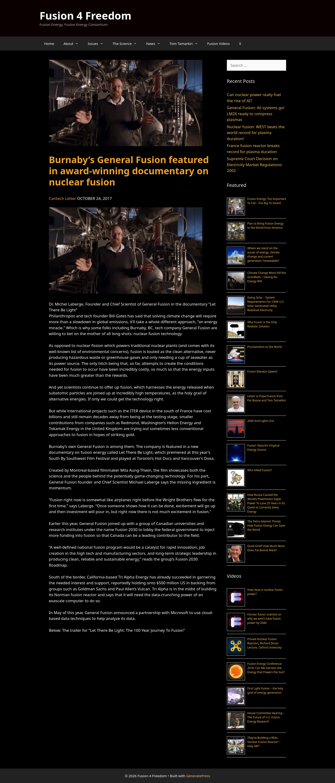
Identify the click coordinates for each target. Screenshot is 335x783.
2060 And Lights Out (260, 421)
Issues (98, 43)
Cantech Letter (62, 198)
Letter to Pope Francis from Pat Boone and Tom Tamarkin (266, 398)
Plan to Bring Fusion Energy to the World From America (265, 226)
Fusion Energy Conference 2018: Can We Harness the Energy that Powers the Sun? (266, 668)
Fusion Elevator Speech (262, 371)
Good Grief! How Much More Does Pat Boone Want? (266, 548)
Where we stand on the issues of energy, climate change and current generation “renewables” (263, 254)
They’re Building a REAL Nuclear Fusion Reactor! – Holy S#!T (264, 742)
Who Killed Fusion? (259, 470)
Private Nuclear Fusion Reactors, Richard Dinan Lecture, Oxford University (264, 643)
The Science (127, 43)
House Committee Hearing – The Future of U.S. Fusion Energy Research (265, 717)
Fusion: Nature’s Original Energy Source (263, 448)
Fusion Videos (218, 43)
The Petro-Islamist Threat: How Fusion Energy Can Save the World (266, 525)
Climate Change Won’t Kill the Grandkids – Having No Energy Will (266, 277)
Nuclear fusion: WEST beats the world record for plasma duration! (256, 132)
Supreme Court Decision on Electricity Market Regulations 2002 (254, 164)
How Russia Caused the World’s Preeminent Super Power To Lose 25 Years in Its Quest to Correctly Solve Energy (266, 503)
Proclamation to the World (264, 347)
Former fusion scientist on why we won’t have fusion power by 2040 (264, 618)
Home (49, 43)
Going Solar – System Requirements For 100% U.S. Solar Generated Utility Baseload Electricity (265, 304)
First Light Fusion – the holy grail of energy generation (265, 690)
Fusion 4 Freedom (85, 15)
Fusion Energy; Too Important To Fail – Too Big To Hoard (266, 201)
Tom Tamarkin (186, 43)
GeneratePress (198, 775)
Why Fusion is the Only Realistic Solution (262, 324)
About (73, 43)
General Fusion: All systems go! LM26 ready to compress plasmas (255, 113)
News (155, 43)
